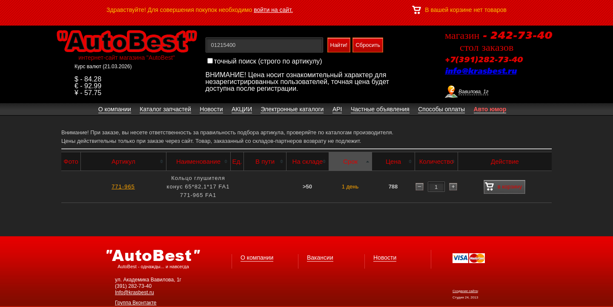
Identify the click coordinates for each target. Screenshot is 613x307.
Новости (384, 257)
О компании (257, 257)
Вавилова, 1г (473, 92)
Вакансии (320, 257)
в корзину (503, 186)
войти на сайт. (273, 9)
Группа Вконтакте (136, 303)
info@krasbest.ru (480, 71)
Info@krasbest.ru (134, 292)
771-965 (123, 186)
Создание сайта (465, 291)
